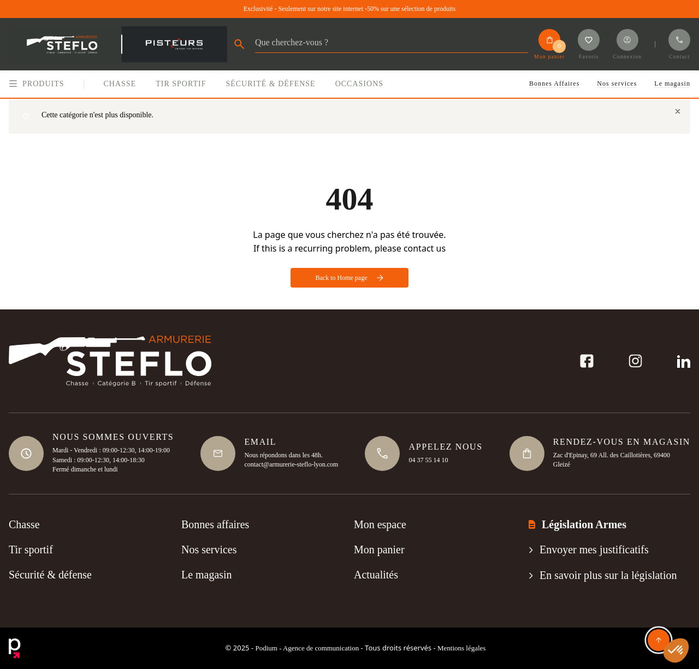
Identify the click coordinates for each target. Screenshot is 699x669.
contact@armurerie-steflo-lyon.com (291, 464)
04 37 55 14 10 (428, 459)
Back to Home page (350, 278)
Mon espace (380, 525)
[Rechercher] (391, 46)
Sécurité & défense (50, 575)
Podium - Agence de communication (307, 648)
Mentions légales (461, 648)
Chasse (24, 525)
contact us (425, 248)
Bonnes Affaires (554, 83)
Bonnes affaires (215, 525)
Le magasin (672, 83)
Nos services (617, 83)
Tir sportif (31, 550)
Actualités (376, 575)
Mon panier (379, 550)
